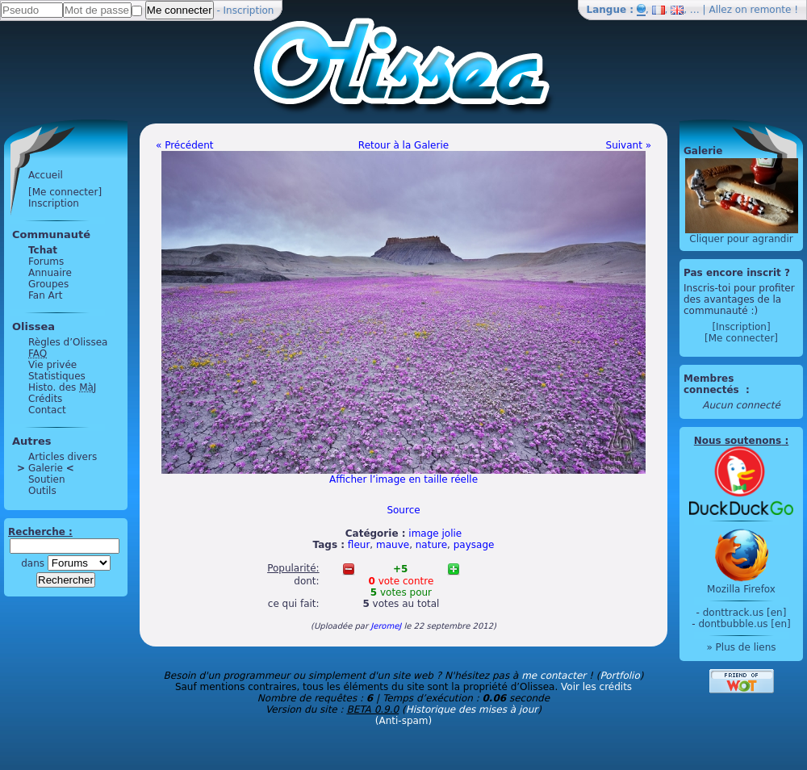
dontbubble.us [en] (744, 624)
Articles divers (62, 456)
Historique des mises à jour (472, 709)
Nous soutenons (737, 440)
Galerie (45, 468)
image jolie (435, 533)
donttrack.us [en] (745, 612)
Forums (46, 261)
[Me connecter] (65, 192)
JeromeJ (385, 625)
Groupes (48, 284)
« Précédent (185, 145)
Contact (47, 410)
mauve (392, 544)
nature (431, 544)
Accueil (45, 175)
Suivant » (628, 145)
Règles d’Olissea (67, 342)
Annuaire (50, 272)
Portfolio (619, 675)
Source (403, 510)
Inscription (249, 10)
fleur (359, 544)
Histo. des (62, 387)
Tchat (42, 250)
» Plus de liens (741, 647)
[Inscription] (741, 327)
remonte (771, 9)
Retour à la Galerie (403, 145)
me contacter (553, 675)
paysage (474, 544)
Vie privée (52, 364)
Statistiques (57, 376)
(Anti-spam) (403, 720)
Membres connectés (713, 384)
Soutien (46, 479)
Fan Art (45, 295)
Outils (42, 490)
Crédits (45, 398)
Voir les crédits (596, 687)
